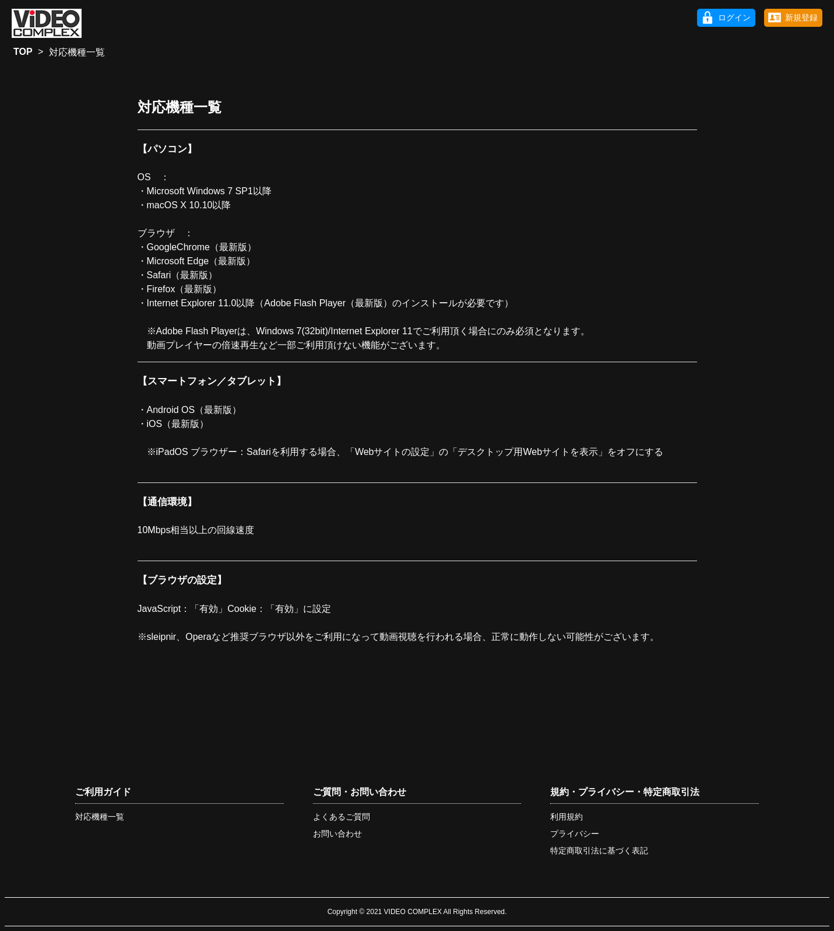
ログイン (734, 17)
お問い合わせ (337, 833)
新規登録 (801, 17)
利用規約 (566, 816)
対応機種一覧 (99, 816)
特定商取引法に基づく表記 (599, 850)
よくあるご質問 (341, 816)
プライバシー (574, 833)
